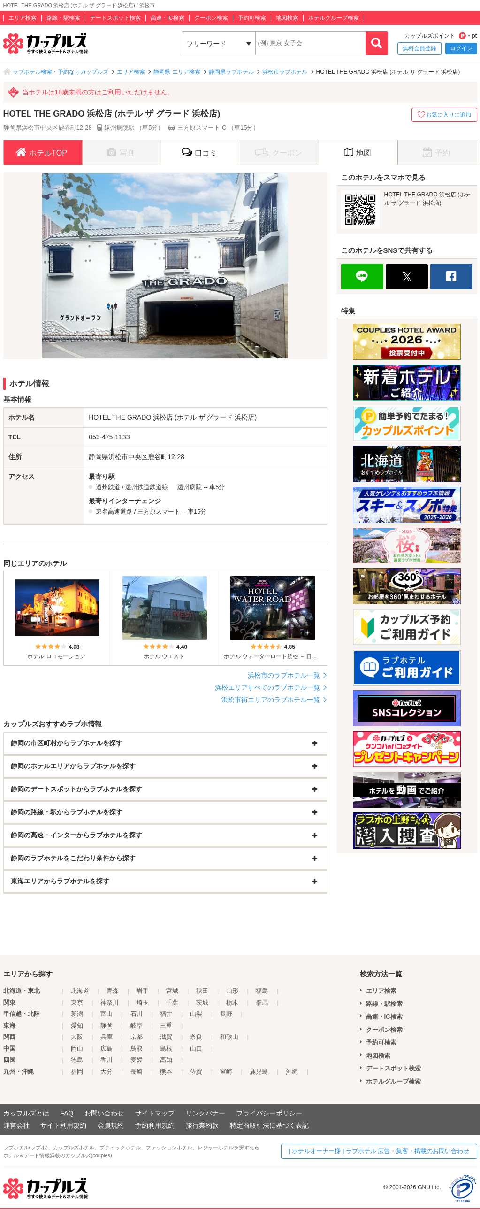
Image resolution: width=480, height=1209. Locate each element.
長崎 (136, 1071)
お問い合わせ (104, 1113)
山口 (196, 1048)
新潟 (77, 1013)
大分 (106, 1071)
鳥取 (136, 1048)
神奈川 (109, 1002)
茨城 (202, 1002)
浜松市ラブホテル (284, 72)
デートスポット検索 (115, 18)
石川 (136, 1013)
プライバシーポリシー (269, 1113)
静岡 (106, 1025)
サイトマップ (155, 1113)
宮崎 (226, 1071)
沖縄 (292, 1071)
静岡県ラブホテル (231, 72)
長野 (226, 1013)
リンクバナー (205, 1113)
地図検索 (287, 18)
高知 (166, 1059)
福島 (262, 990)
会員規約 (111, 1125)
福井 (166, 1013)
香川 (106, 1059)
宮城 (172, 990)
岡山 (77, 1048)
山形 (232, 990)
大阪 (77, 1036)
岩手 (143, 990)
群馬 (262, 1002)
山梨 (196, 1013)
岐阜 (136, 1025)
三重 (166, 1025)
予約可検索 (252, 18)
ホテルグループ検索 (333, 18)
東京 (77, 1002)
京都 (136, 1036)
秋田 (202, 990)
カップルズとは (26, 1113)
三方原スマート (158, 511)
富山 (106, 1013)
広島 (106, 1048)
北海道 (80, 990)
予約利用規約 (155, 1125)
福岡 (77, 1071)
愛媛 (136, 1059)
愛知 (77, 1025)
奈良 (196, 1036)
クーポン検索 (211, 18)
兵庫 (106, 1036)
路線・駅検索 (63, 18)
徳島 (77, 1059)
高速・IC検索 (167, 18)
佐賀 (196, 1071)
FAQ (66, 1113)
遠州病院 (189, 487)
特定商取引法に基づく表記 (269, 1125)
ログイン (461, 48)
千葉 (172, 1002)
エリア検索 (22, 18)
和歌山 (229, 1036)
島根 (166, 1048)
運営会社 (16, 1125)
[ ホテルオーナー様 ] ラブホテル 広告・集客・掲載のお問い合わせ (379, 1150)
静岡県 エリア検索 (176, 72)
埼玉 (143, 1002)
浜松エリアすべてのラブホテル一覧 (267, 687)
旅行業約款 (202, 1125)
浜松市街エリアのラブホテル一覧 (270, 699)
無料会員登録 (419, 48)
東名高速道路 (114, 511)
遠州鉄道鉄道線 (146, 487)
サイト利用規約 (63, 1125)
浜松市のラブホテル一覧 (284, 675)
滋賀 (166, 1036)
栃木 (232, 1002)
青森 (113, 990)
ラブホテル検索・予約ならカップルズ (60, 72)
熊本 (166, 1071)
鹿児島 (259, 1071)
